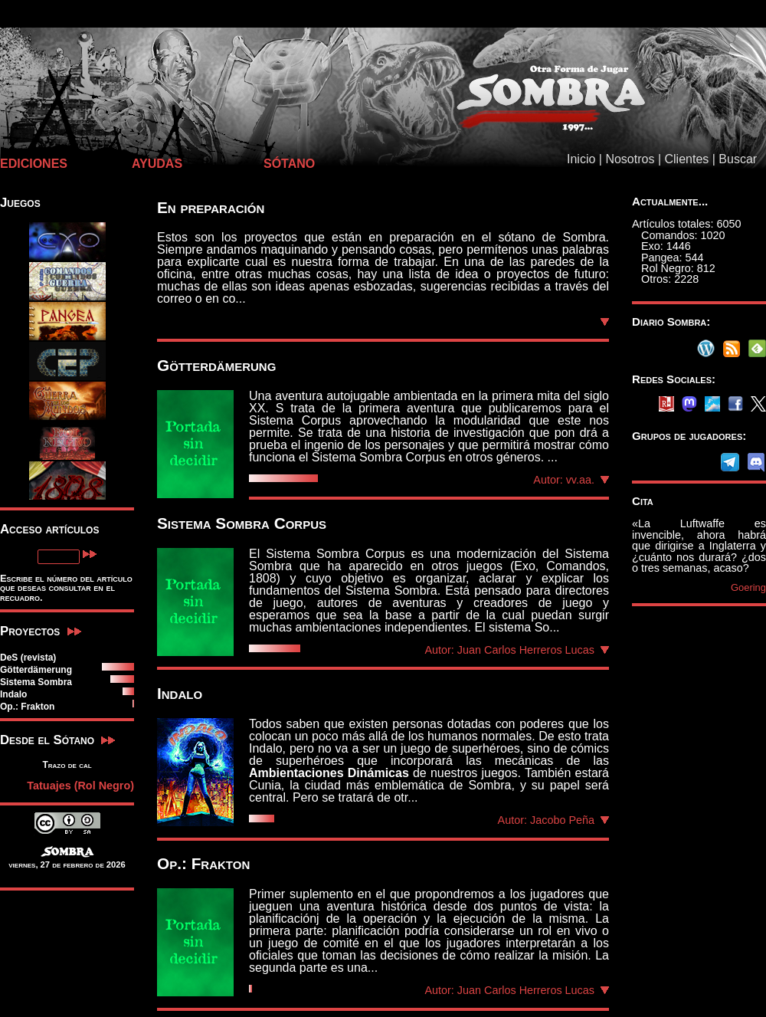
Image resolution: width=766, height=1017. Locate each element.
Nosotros (629, 159)
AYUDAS (157, 163)
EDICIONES (33, 163)
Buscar (738, 159)
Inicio (581, 159)
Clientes (686, 159)
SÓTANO (289, 163)
